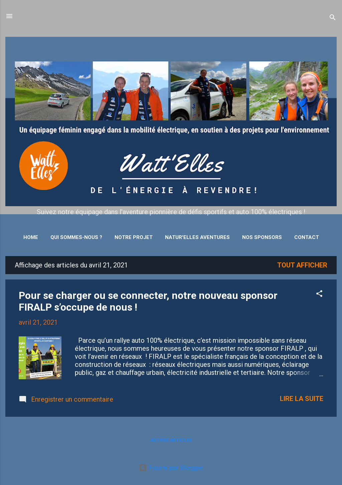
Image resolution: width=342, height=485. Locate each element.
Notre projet (134, 237)
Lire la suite (301, 399)
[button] (319, 294)
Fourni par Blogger (171, 468)
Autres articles (171, 440)
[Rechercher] (333, 18)
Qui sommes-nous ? (76, 237)
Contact (306, 237)
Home (30, 237)
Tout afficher (302, 265)
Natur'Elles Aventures (197, 237)
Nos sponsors (262, 237)
